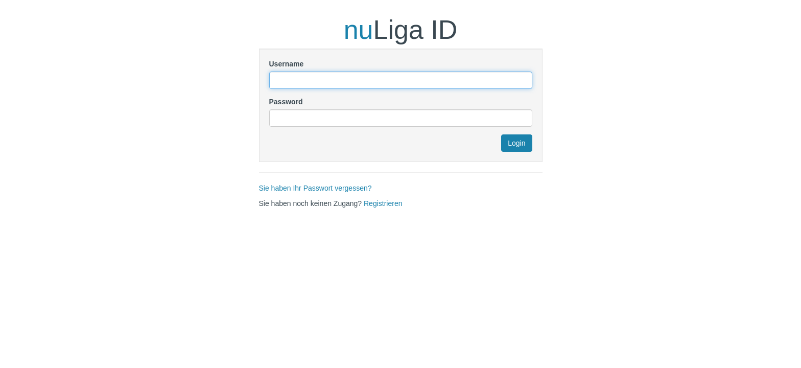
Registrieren (383, 203)
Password (286, 102)
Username (286, 64)
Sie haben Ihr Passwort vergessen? (315, 188)
